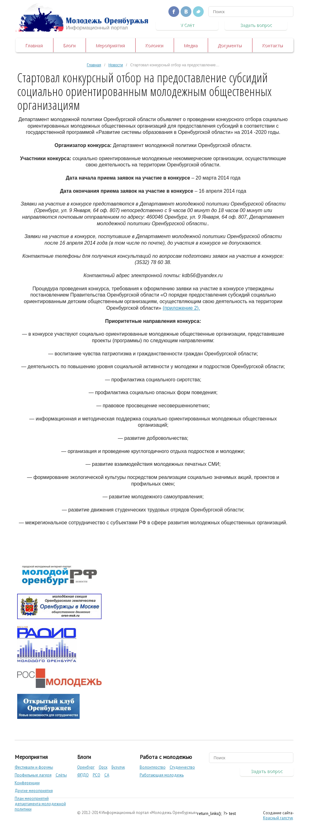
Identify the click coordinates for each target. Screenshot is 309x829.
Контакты (272, 45)
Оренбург (86, 767)
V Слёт (187, 25)
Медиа (190, 45)
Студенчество (182, 767)
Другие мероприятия (34, 790)
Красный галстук (278, 818)
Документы (229, 45)
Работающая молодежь (162, 775)
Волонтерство (153, 767)
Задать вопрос (256, 25)
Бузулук (118, 767)
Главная (33, 45)
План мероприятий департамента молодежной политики (40, 804)
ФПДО (83, 775)
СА (106, 775)
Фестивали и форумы (34, 767)
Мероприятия (110, 45)
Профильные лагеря (33, 775)
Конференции (27, 783)
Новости (115, 65)
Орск (103, 767)
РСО (96, 775)
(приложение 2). (181, 308)
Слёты (61, 775)
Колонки (154, 45)
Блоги (69, 45)
